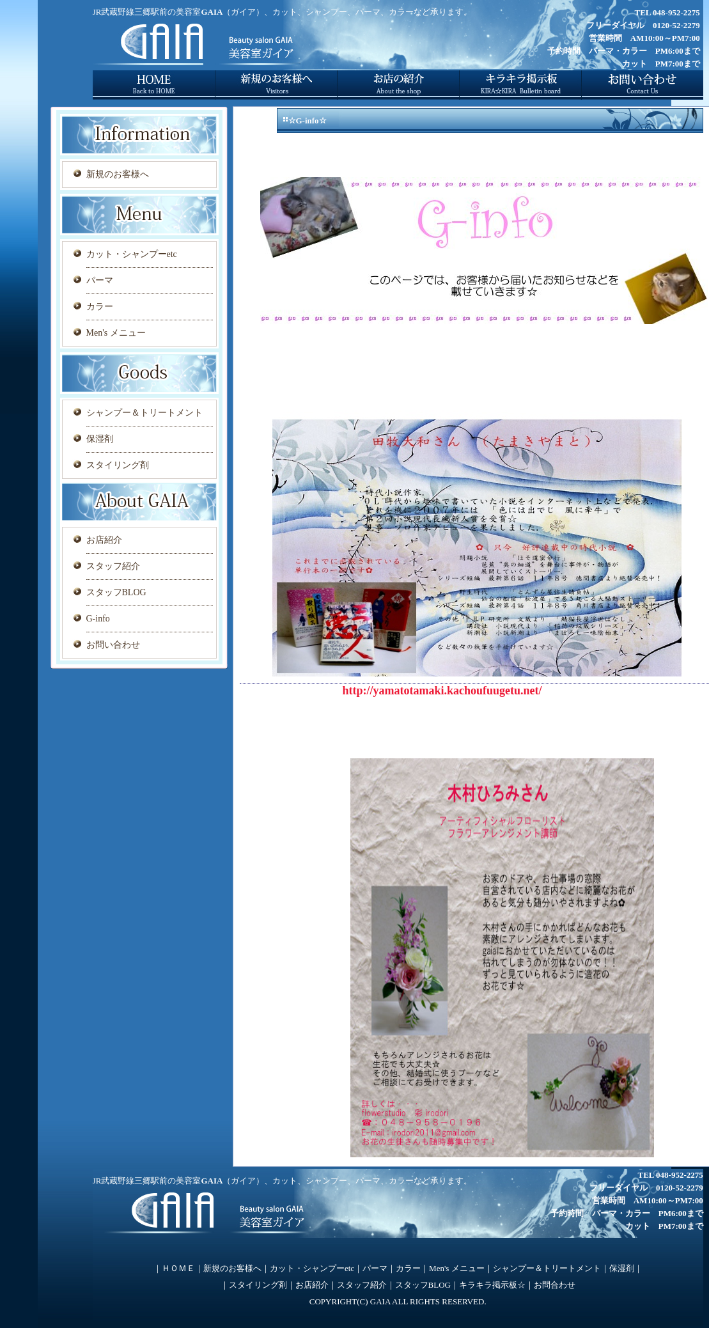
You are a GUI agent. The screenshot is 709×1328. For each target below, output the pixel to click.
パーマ (99, 280)
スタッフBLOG (116, 592)
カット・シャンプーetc (131, 254)
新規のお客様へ (117, 174)
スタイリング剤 (117, 465)
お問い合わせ (113, 645)
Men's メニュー (116, 333)
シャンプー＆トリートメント (144, 413)
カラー (99, 306)
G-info (98, 618)
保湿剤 (99, 439)
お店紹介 (104, 540)
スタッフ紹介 (113, 566)
